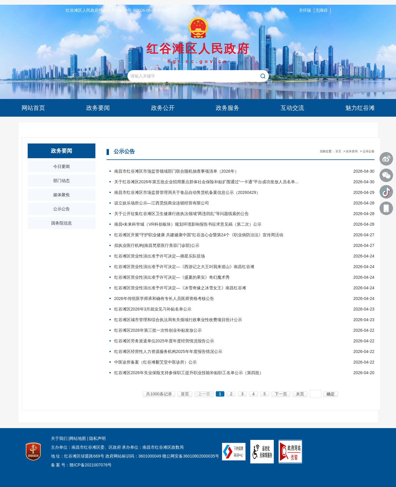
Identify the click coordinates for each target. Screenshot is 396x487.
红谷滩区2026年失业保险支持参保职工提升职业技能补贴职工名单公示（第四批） (228, 372)
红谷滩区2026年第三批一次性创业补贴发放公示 (228, 330)
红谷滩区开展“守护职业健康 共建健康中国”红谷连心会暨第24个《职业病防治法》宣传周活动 (228, 235)
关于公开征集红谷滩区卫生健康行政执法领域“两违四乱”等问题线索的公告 (228, 213)
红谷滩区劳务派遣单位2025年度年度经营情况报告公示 (228, 341)
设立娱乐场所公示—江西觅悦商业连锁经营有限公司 (228, 203)
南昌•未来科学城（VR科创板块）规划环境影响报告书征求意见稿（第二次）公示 (228, 224)
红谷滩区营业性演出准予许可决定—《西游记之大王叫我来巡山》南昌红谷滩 (228, 266)
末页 (300, 394)
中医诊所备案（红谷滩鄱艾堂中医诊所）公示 (228, 362)
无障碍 (321, 10)
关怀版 (305, 10)
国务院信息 (61, 223)
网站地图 (77, 438)
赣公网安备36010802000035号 (190, 456)
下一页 (281, 394)
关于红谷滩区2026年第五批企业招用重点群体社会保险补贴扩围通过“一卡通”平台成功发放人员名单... (228, 181)
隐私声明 (97, 438)
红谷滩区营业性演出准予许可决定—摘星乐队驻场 (228, 256)
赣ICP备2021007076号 (90, 465)
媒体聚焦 (61, 194)
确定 (331, 394)
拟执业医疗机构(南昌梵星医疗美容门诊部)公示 (228, 245)
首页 (338, 151)
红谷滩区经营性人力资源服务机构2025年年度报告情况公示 (228, 351)
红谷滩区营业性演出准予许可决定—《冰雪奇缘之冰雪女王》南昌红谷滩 (228, 288)
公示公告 (61, 209)
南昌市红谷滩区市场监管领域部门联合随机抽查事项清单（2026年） (228, 171)
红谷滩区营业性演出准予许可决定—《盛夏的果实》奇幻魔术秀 (228, 277)
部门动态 (61, 180)
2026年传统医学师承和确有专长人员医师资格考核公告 (228, 298)
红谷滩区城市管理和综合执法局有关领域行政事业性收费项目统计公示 (228, 319)
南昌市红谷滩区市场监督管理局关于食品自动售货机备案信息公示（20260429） (228, 192)
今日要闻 (61, 166)
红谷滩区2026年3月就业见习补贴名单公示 (228, 309)
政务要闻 (352, 151)
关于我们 (59, 438)
